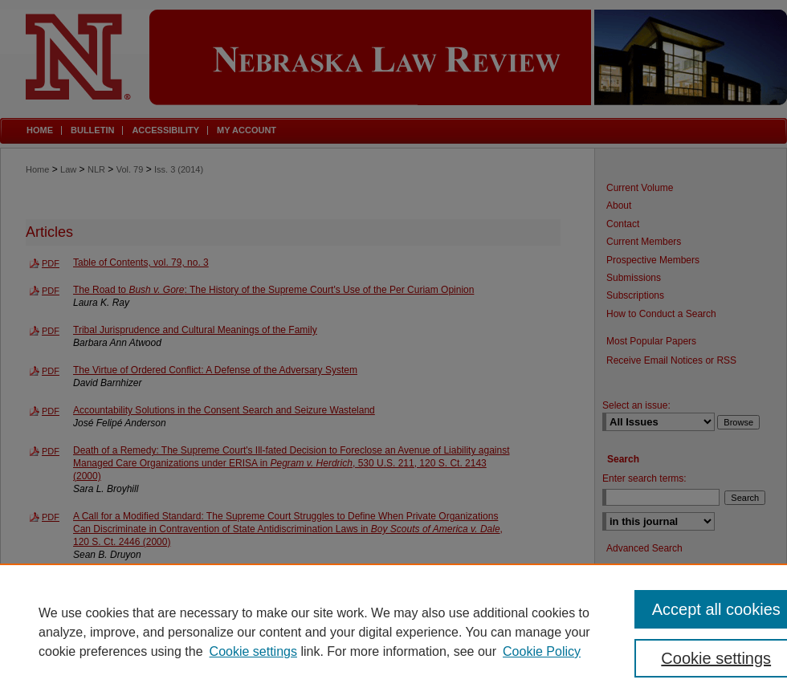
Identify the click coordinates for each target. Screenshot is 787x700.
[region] (393, 632)
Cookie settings (253, 651)
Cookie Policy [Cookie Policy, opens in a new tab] (542, 651)
